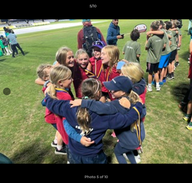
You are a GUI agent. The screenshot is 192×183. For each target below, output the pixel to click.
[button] (174, 7)
